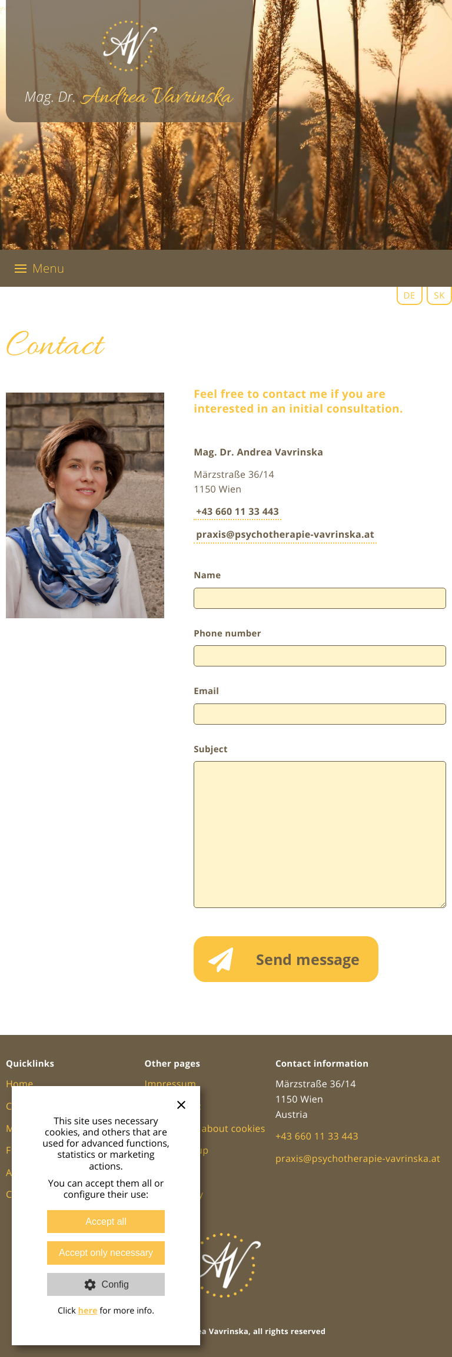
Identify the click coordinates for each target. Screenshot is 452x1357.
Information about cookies (205, 1128)
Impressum (171, 1083)
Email (206, 691)
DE (410, 295)
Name (207, 575)
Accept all (105, 1222)
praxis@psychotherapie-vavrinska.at (285, 534)
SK (439, 295)
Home (20, 1083)
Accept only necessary (106, 1253)
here (87, 1310)
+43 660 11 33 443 (237, 511)
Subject (211, 749)
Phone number (227, 633)
